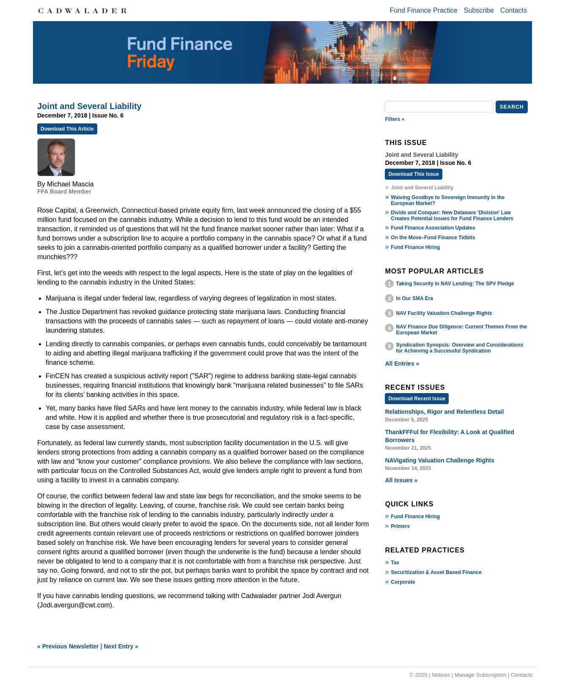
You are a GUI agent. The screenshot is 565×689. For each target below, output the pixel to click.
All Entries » (402, 363)
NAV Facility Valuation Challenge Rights (444, 313)
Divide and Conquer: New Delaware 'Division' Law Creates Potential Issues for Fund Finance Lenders (452, 215)
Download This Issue (413, 174)
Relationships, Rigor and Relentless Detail (444, 411)
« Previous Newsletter (68, 646)
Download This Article (67, 129)
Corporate (403, 582)
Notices (441, 675)
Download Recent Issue (416, 399)
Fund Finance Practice (424, 10)
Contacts (513, 10)
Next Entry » (121, 646)
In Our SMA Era (414, 298)
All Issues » (401, 480)
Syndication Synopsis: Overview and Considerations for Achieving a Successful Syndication (459, 348)
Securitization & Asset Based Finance (436, 572)
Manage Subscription (480, 675)
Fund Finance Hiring (415, 247)
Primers (400, 526)
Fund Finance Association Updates (433, 228)
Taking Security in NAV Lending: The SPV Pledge (455, 284)
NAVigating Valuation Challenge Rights (439, 460)
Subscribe (479, 10)
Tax (395, 563)
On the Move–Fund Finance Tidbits (433, 238)
